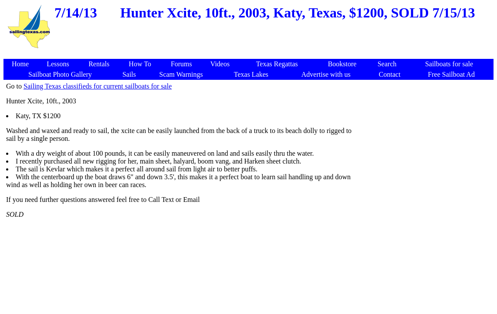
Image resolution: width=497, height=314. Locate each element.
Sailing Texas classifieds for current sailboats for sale (98, 86)
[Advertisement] (250, 54)
